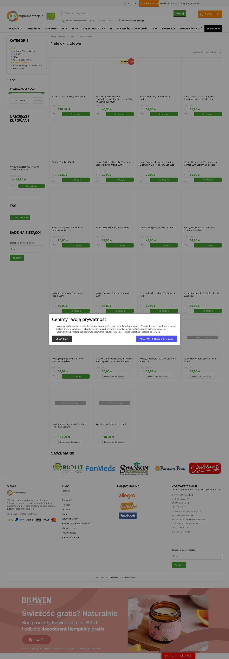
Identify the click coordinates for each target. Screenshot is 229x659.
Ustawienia (62, 338)
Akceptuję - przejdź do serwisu (156, 338)
